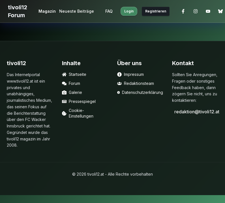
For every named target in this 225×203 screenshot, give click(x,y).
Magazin (47, 11)
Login (129, 11)
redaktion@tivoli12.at (196, 111)
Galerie (72, 92)
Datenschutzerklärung (140, 92)
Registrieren (155, 11)
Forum (71, 83)
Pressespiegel (79, 101)
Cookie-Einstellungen (77, 113)
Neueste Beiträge (76, 11)
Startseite (74, 74)
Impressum (130, 74)
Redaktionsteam (135, 83)
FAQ (109, 11)
